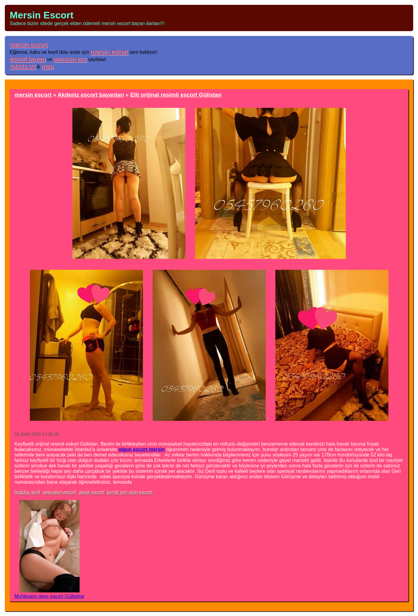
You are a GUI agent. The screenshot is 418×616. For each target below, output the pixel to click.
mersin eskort (109, 51)
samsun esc (70, 58)
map (47, 66)
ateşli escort (91, 492)
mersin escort (28, 44)
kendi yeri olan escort (130, 492)
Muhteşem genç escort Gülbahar (49, 596)
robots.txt (23, 66)
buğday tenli (27, 492)
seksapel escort (59, 492)
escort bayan (28, 58)
